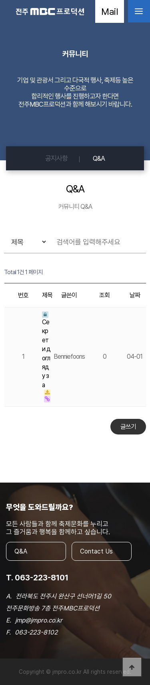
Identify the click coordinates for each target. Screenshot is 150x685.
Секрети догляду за (46, 350)
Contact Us (96, 551)
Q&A (99, 158)
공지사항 (56, 158)
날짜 (135, 295)
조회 (104, 295)
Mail (109, 11)
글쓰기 (128, 426)
